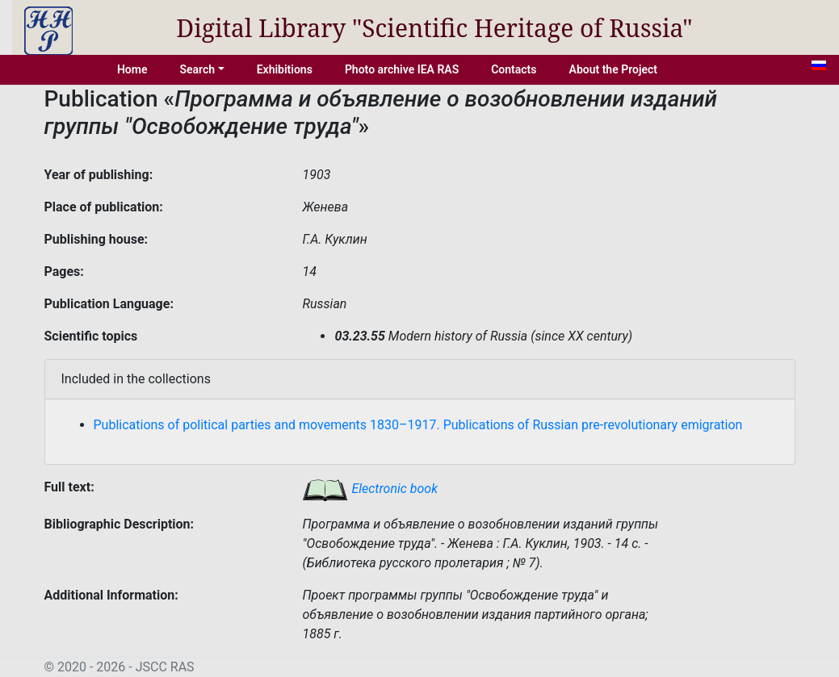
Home (132, 69)
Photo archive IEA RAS (402, 69)
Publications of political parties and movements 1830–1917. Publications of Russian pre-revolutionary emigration (418, 425)
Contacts (513, 69)
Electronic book (370, 488)
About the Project (613, 69)
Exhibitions (285, 69)
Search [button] (197, 69)
